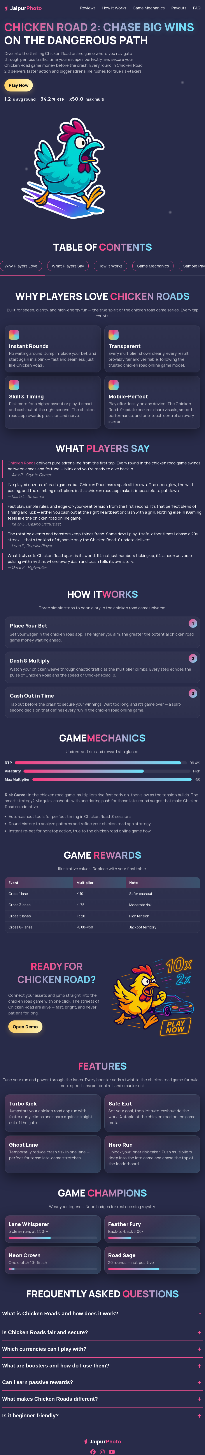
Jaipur (23, 8)
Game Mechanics (149, 8)
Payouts (178, 8)
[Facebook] (93, 1452)
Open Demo (25, 1029)
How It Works (114, 8)
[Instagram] (102, 1452)
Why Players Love (21, 266)
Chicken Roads (21, 463)
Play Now (18, 85)
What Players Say (68, 266)
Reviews (88, 8)
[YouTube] (112, 1452)
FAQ (197, 8)
